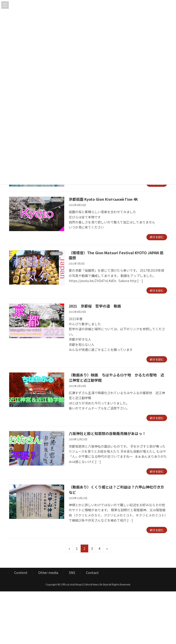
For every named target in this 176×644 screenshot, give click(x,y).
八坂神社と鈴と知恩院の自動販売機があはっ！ (107, 433)
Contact (92, 572)
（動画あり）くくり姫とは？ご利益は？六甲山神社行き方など (116, 489)
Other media (48, 572)
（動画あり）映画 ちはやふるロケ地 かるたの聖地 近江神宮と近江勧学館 (116, 377)
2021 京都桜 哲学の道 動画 (95, 306)
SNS (72, 572)
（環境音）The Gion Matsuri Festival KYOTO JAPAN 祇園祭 (116, 255)
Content (21, 572)
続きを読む (157, 237)
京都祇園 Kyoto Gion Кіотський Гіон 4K (103, 199)
